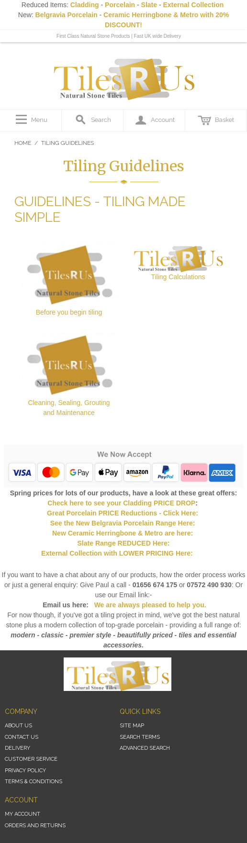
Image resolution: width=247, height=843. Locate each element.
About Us (18, 726)
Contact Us (21, 737)
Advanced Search (145, 748)
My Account (22, 814)
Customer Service (31, 759)
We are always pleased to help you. (149, 605)
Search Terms (140, 737)
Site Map (132, 726)
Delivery (17, 748)
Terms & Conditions (33, 781)
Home (22, 143)
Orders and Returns (35, 825)
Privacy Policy (25, 770)
